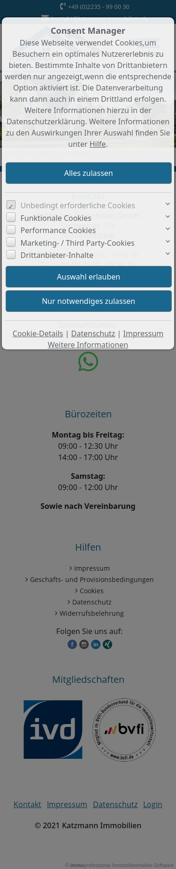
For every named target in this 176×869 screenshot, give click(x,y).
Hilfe (98, 144)
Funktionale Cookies (56, 218)
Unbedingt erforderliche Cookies (78, 205)
